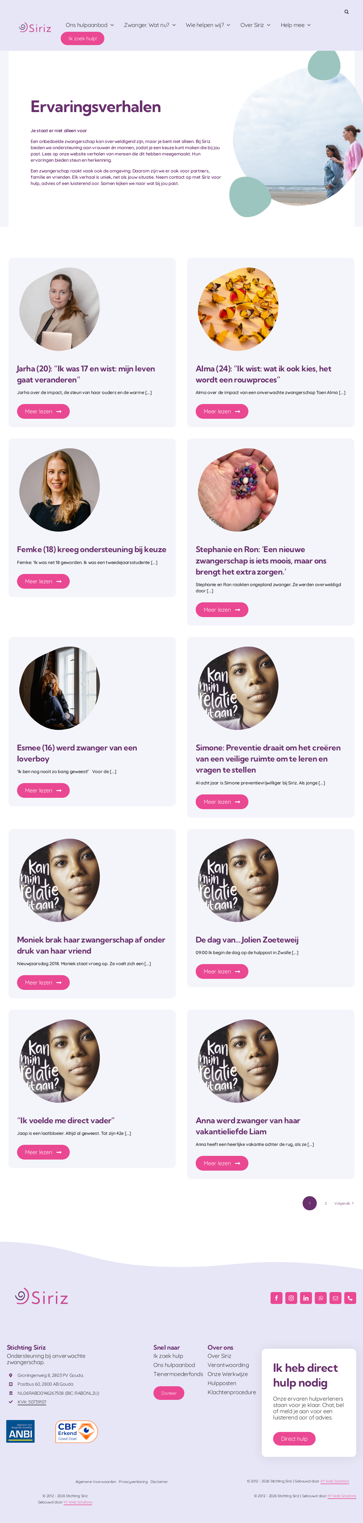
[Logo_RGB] (35, 21)
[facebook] (276, 1298)
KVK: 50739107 (32, 1402)
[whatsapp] (321, 1298)
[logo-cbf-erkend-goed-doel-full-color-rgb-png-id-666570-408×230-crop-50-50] (77, 1422)
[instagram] (291, 1298)
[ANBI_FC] (20, 1422)
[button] (347, 12)
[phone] (350, 1298)
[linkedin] (306, 1298)
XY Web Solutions (334, 1481)
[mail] (335, 1298)
